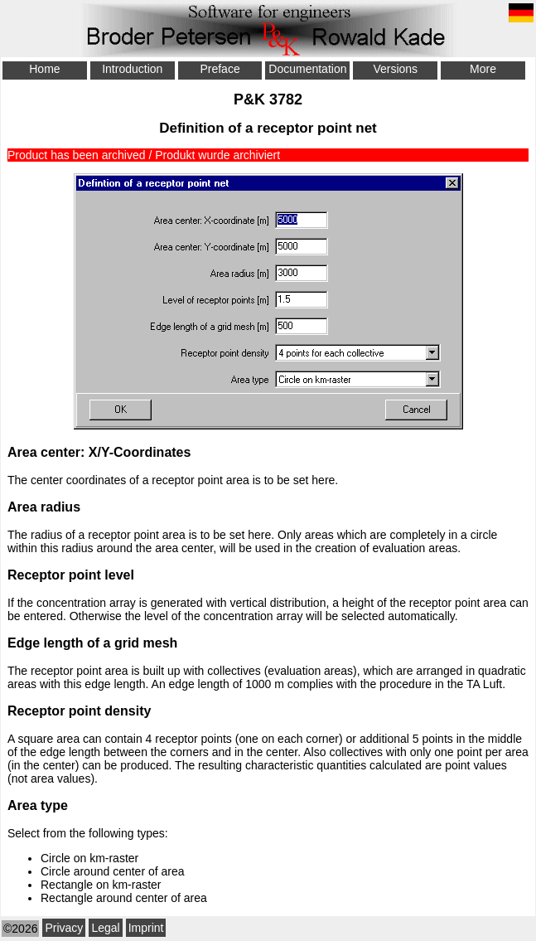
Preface (219, 68)
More (483, 68)
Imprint (146, 927)
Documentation (307, 68)
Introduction (132, 68)
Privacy (64, 927)
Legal (105, 927)
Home (44, 68)
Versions (395, 68)
